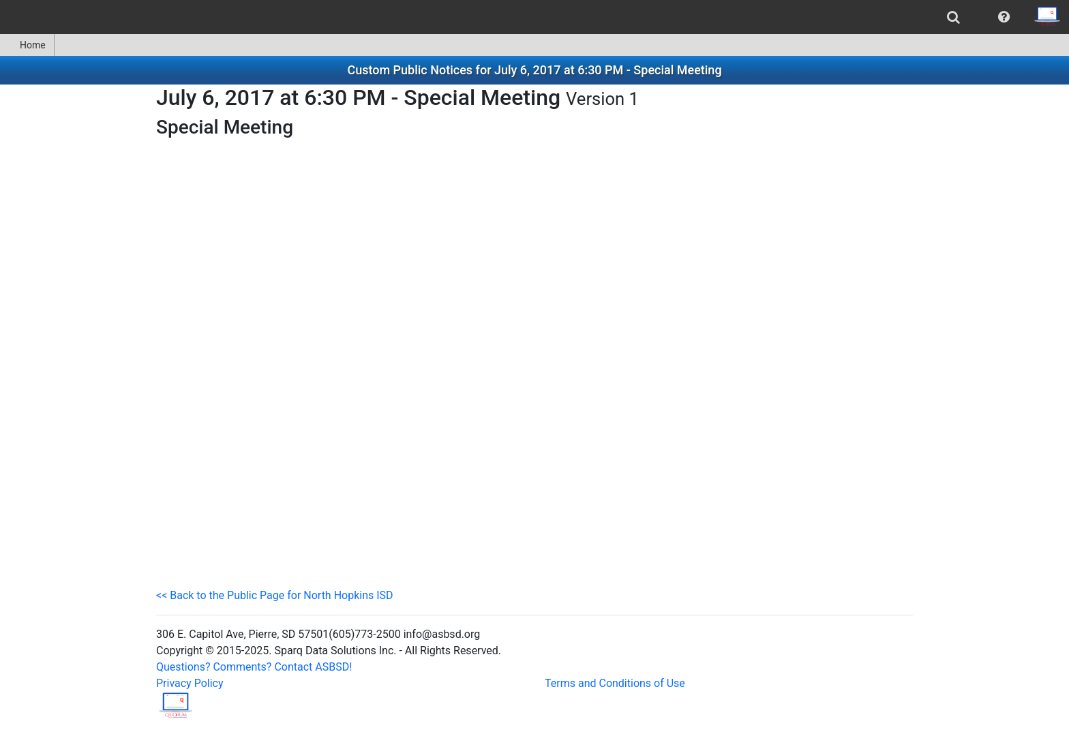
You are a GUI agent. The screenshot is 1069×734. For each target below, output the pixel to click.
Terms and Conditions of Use (615, 683)
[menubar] (534, 17)
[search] (953, 17)
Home (27, 45)
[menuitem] (953, 17)
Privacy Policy (190, 683)
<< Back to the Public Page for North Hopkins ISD (274, 595)
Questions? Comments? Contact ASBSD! (254, 666)
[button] (1004, 17)
